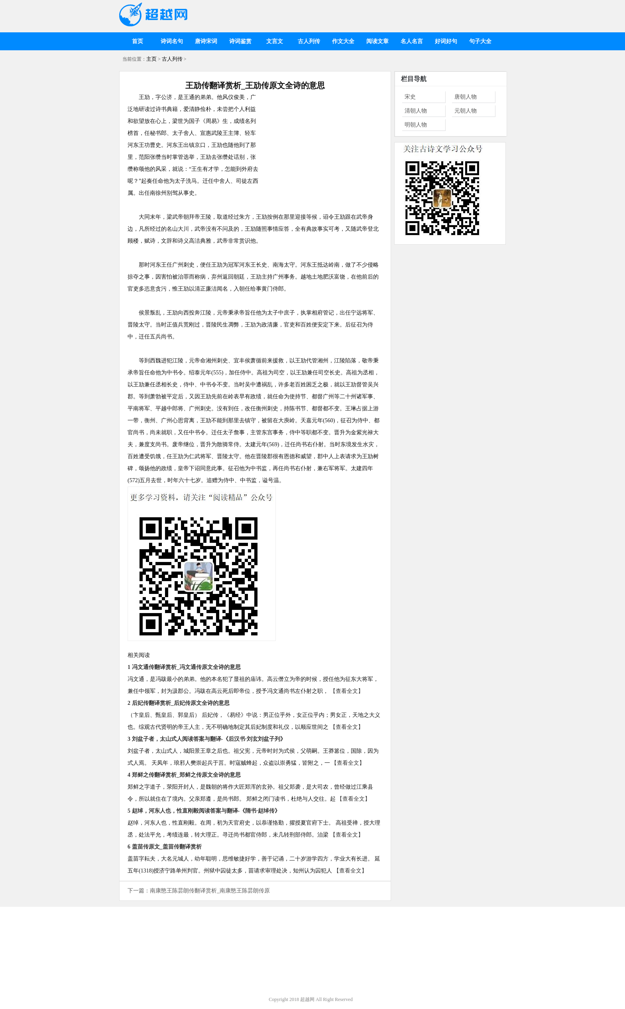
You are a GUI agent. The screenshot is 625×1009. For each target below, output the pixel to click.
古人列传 (309, 41)
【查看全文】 (347, 691)
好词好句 (446, 41)
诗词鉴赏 (240, 41)
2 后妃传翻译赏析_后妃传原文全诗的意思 (179, 703)
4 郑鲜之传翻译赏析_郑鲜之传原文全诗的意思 (184, 775)
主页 (151, 59)
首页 (137, 41)
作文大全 (343, 41)
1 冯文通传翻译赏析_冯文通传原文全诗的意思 (184, 667)
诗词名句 (172, 41)
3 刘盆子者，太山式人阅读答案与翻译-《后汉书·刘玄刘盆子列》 (207, 739)
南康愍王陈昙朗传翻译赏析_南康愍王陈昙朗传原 (210, 891)
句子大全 (480, 41)
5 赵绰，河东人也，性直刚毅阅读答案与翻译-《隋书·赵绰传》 (204, 811)
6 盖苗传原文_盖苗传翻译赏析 (165, 847)
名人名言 (412, 41)
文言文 (274, 41)
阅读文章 (377, 41)
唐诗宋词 (206, 41)
